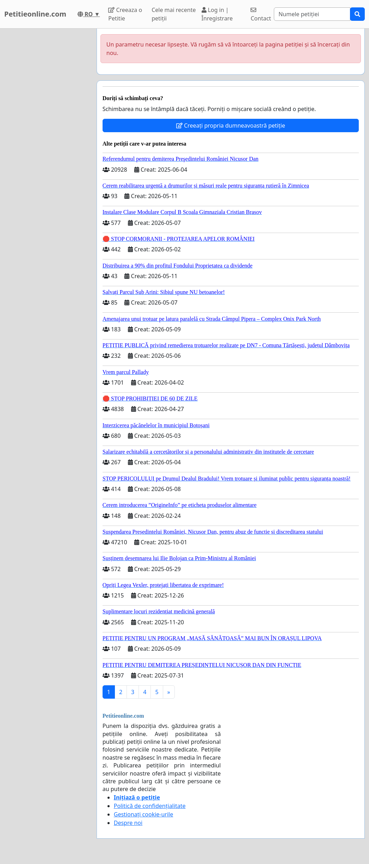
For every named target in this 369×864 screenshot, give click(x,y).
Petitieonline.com (35, 14)
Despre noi (128, 823)
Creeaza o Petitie (125, 14)
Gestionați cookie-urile (143, 814)
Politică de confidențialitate (150, 806)
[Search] (312, 14)
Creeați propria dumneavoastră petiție (230, 125)
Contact (261, 14)
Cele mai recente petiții (174, 14)
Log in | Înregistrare (217, 14)
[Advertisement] (46, 134)
